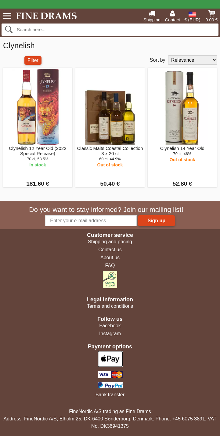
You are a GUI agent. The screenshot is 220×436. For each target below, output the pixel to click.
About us (110, 257)
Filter (32, 60)
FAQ (110, 265)
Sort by (157, 60)
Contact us (109, 249)
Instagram (110, 333)
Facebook (110, 325)
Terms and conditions (110, 306)
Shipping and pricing (110, 241)
